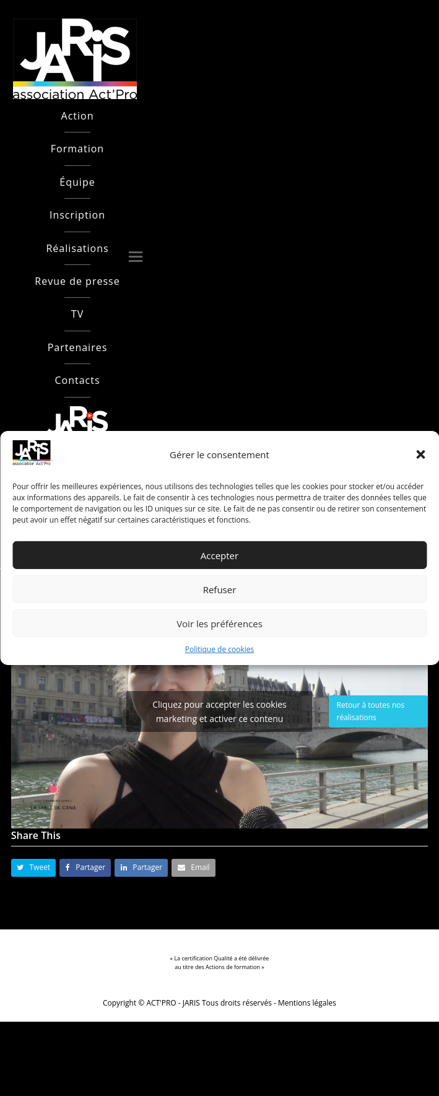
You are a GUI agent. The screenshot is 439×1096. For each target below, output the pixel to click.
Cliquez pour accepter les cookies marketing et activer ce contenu (219, 711)
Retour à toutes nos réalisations (371, 711)
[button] (420, 454)
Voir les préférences (219, 623)
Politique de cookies (219, 649)
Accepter (219, 555)
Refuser (220, 589)
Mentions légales (307, 1003)
